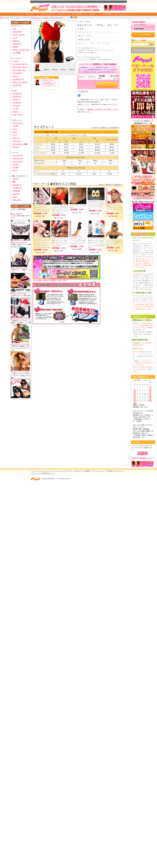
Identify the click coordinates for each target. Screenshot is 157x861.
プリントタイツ (18, 73)
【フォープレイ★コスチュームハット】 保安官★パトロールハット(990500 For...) (114, 242)
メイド (15, 135)
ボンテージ (139, 49)
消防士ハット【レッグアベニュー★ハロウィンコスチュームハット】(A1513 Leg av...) (114, 208)
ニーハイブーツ (18, 155)
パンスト (15, 61)
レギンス (15, 76)
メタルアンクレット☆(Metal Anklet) (78, 206)
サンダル (15, 167)
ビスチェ (15, 47)
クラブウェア (17, 96)
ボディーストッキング (20, 82)
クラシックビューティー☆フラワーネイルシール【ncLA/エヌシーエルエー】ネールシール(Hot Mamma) (42, 208)
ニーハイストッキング (20, 64)
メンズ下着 (16, 53)
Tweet (79, 91)
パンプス (15, 164)
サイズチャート (119, 471)
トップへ (34, 471)
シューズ (61, 14)
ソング (15, 38)
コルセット (16, 41)
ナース (15, 129)
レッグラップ (17, 85)
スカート (15, 111)
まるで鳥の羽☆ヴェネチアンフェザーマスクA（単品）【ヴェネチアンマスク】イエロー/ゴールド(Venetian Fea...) (96, 205)
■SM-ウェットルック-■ (18, 293)
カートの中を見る (143, 35)
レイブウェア (17, 102)
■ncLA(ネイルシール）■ (19, 242)
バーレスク (16, 105)
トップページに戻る (29, 14)
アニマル (15, 126)
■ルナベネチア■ (16, 214)
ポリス (15, 132)
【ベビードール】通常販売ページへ (43, 473)
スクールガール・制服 (20, 144)
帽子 (14, 182)
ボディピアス (17, 200)
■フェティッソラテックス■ (20, 371)
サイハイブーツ (18, 158)
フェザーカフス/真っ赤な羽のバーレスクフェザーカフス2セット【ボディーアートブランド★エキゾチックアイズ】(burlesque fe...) (60, 209)
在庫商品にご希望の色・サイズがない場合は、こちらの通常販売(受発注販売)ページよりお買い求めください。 (49, 83)
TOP (1, 18)
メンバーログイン (143, 25)
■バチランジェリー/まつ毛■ (20, 344)
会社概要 (87, 471)
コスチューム (124, 14)
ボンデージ (16, 99)
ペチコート (16, 147)
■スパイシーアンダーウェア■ (20, 319)
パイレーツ (16, 138)
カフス (15, 170)
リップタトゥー (18, 188)
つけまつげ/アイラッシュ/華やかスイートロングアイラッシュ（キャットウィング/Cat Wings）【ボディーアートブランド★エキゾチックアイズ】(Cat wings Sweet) (42, 243)
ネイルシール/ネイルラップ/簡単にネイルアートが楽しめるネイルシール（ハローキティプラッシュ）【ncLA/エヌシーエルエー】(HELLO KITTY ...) (96, 243)
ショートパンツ (18, 115)
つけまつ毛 (16, 191)
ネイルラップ (17, 185)
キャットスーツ (18, 123)
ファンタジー (17, 141)
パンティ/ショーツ (19, 35)
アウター (92, 14)
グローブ (15, 179)
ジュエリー (16, 194)
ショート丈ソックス (19, 70)
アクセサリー (108, 14)
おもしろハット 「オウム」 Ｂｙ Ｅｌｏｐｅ (47, 18)
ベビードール (17, 44)
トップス (15, 108)
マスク (15, 197)
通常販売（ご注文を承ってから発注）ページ (101, 109)
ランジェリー (45, 14)
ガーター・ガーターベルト (21, 50)
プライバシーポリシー (98, 471)
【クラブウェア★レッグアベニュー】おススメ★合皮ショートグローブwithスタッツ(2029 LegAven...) (78, 241)
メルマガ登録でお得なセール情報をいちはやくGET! (66, 279)
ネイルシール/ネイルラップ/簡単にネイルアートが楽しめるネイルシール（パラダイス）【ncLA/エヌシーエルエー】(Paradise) (60, 242)
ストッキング (77, 14)
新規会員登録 (143, 29)
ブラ (14, 29)
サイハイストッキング (20, 67)
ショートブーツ (18, 161)
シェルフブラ (17, 32)
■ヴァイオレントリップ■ (19, 268)
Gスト (134, 49)
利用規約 (110, 471)
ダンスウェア (17, 93)
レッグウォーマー (18, 79)
